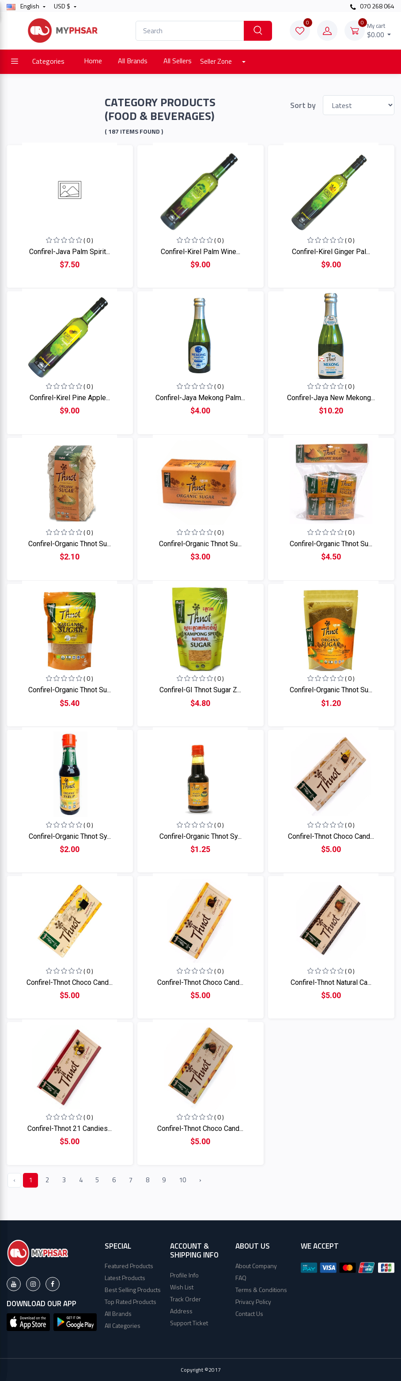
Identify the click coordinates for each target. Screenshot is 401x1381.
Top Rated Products (130, 1301)
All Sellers (177, 60)
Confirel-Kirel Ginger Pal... (331, 251)
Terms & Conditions (261, 1289)
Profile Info (184, 1275)
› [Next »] (200, 1180)
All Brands (133, 60)
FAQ (240, 1277)
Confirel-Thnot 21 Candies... (69, 1128)
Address (181, 1310)
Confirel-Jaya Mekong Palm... (200, 397)
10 (182, 1180)
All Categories (122, 1325)
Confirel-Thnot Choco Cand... (331, 836)
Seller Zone (216, 61)
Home (93, 60)
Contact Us (249, 1313)
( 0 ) (88, 240)
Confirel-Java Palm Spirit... (69, 251)
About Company (256, 1265)
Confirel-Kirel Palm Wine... (200, 251)
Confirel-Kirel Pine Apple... (70, 397)
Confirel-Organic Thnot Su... (69, 544)
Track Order (185, 1299)
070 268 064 (372, 6)
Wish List (181, 1287)
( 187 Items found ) (134, 131)
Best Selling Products (133, 1289)
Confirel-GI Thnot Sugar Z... (200, 690)
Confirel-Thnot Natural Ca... (331, 982)
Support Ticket (189, 1322)
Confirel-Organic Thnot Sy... (70, 836)
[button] (28, 1321)
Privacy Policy (253, 1301)
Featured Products (129, 1265)
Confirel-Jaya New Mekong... (331, 397)
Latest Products (125, 1277)
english (24, 6)
